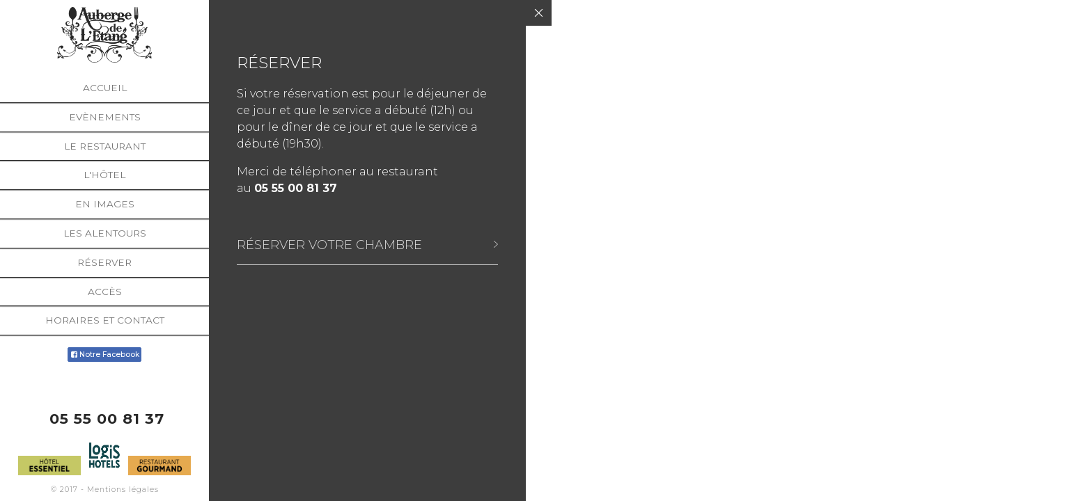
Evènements (105, 116)
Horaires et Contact (104, 320)
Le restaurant (105, 146)
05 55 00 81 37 (106, 418)
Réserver (104, 262)
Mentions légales (123, 489)
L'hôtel (104, 174)
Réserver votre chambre (329, 244)
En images (104, 203)
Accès (105, 291)
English (1063, 492)
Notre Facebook (104, 354)
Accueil (105, 87)
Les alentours (104, 233)
